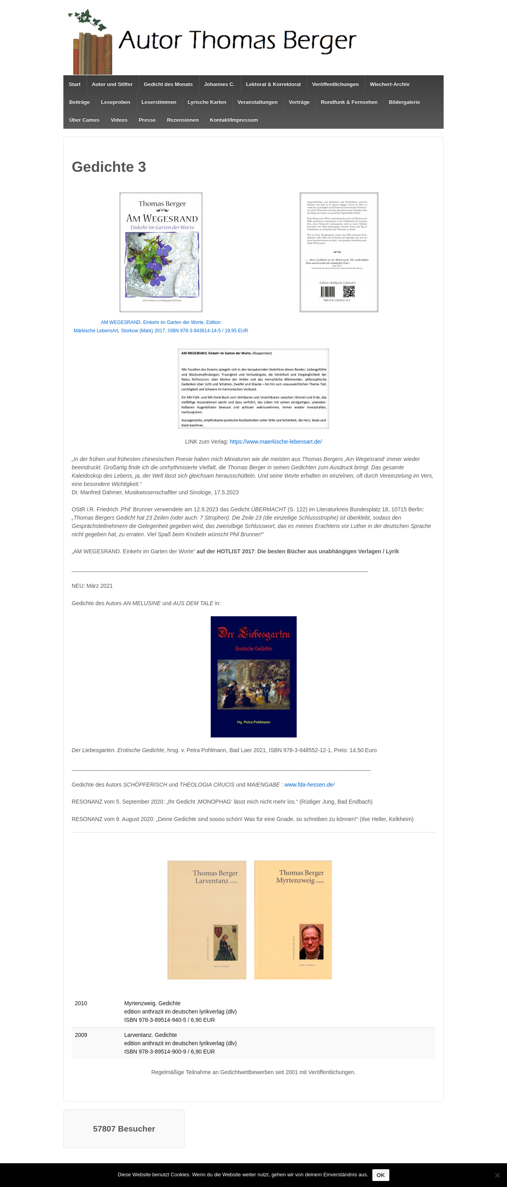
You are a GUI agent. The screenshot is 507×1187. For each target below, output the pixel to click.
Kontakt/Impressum (234, 120)
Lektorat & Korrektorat (273, 84)
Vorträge (299, 102)
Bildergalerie (404, 102)
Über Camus (84, 120)
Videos (119, 120)
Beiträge (79, 102)
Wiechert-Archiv (390, 84)
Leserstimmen (158, 102)
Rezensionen (182, 120)
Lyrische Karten (207, 102)
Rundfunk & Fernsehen (349, 102)
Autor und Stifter (112, 84)
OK (381, 1175)
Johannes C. (219, 84)
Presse (147, 120)
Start (75, 84)
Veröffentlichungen (335, 84)
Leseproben (115, 102)
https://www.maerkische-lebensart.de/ (276, 441)
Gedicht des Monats (168, 84)
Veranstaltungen (258, 102)
